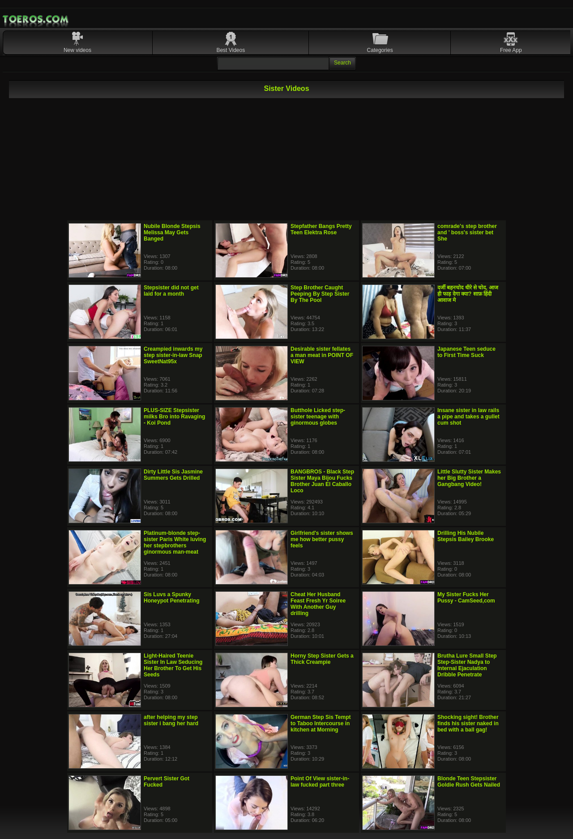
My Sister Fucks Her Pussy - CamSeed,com (466, 597)
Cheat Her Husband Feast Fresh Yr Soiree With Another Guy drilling (318, 603)
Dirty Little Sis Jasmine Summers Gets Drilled (173, 475)
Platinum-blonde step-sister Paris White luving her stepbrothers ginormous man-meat (175, 542)
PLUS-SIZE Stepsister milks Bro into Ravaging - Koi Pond (174, 416)
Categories (380, 50)
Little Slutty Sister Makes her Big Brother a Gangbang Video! (469, 478)
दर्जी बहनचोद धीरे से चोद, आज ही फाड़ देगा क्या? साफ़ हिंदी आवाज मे (467, 293)
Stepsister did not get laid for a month (171, 290)
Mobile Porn (36, 19)
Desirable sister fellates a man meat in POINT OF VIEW (322, 355)
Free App (511, 50)
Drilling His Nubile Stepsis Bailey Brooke (465, 536)
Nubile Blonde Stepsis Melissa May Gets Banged (172, 232)
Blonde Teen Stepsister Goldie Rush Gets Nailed (468, 781)
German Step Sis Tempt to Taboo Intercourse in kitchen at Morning (321, 723)
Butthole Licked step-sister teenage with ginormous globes (318, 416)
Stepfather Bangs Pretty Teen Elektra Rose (321, 229)
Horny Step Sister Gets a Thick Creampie (322, 659)
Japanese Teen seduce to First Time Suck (466, 352)
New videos (77, 50)
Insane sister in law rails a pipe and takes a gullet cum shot (468, 416)
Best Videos (230, 50)
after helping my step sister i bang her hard (171, 720)
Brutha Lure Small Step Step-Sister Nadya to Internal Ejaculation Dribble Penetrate (467, 665)
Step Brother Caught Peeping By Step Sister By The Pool (320, 293)
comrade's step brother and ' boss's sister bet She (467, 232)
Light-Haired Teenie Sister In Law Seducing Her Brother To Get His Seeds (173, 665)
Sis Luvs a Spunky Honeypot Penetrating (172, 597)
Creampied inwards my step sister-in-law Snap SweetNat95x (173, 355)
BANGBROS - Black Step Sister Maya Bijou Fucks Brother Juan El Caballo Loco (322, 481)
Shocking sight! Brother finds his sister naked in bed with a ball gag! (468, 723)
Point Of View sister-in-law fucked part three (320, 781)
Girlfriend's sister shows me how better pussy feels (322, 539)
